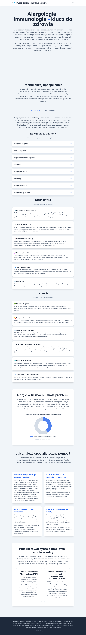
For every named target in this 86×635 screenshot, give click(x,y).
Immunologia (50, 110)
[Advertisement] (43, 64)
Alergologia (35, 110)
